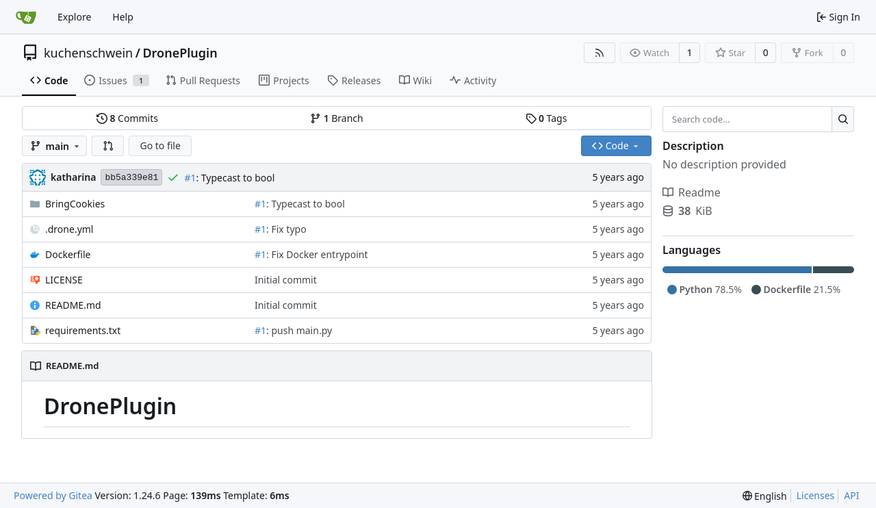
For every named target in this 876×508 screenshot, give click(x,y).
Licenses (816, 495)
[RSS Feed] (599, 52)
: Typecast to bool (235, 177)
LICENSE (64, 279)
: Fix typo (286, 229)
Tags (546, 118)
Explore (74, 16)
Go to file (160, 145)
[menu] (765, 496)
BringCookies (75, 203)
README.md (73, 305)
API (851, 495)
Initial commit (286, 279)
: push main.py (299, 330)
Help (122, 16)
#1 (190, 177)
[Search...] (843, 119)
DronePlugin (179, 53)
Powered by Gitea (53, 495)
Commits (127, 118)
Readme (691, 192)
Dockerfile (68, 254)
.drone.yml (69, 229)
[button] (108, 146)
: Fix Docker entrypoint (317, 254)
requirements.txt (82, 330)
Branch (336, 118)
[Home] (26, 17)
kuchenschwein (88, 53)
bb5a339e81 (131, 178)
